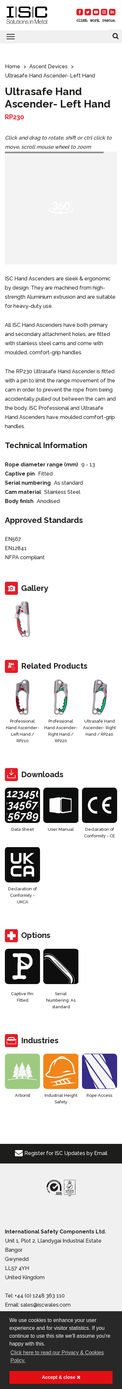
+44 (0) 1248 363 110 (40, 1296)
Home (12, 66)
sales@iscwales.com (45, 1305)
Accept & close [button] (61, 1377)
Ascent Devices (48, 66)
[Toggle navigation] (61, 36)
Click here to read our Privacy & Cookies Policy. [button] (57, 1356)
